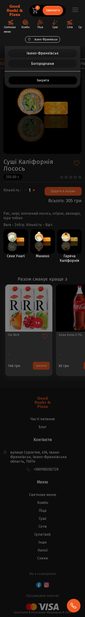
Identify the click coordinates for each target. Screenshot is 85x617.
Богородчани (42, 63)
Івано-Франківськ (42, 53)
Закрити (43, 80)
